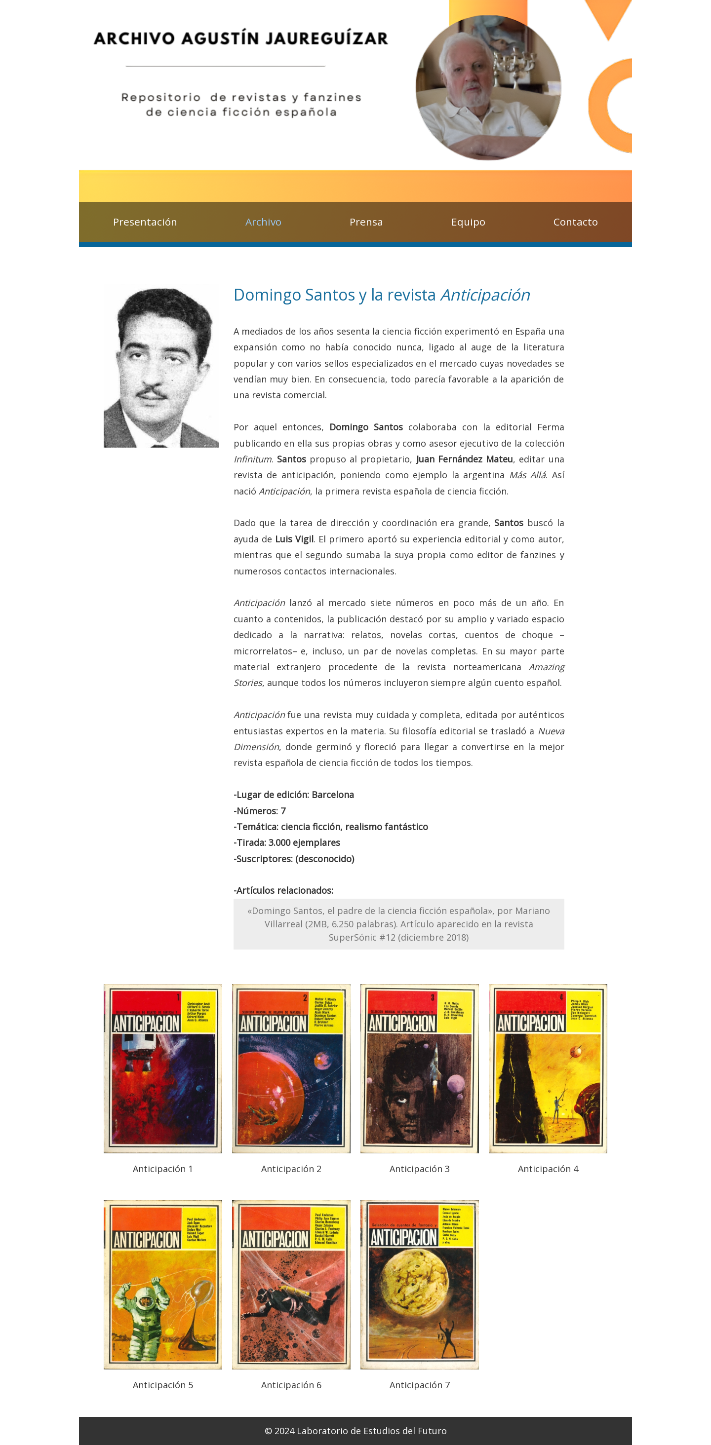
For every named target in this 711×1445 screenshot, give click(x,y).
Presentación (145, 221)
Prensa (366, 221)
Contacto (575, 221)
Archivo (263, 221)
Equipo (468, 221)
